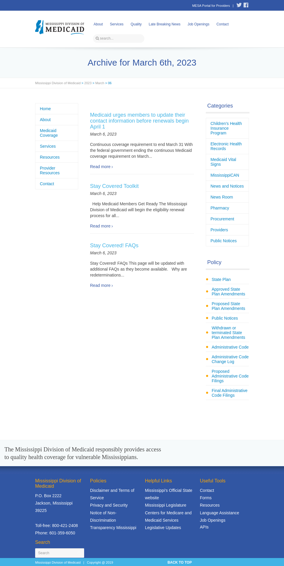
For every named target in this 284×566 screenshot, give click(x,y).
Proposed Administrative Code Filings (230, 376)
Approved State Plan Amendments (228, 291)
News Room (221, 197)
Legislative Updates (163, 527)
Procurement (222, 219)
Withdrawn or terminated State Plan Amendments (228, 333)
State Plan (221, 279)
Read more (100, 166)
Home (45, 108)
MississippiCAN (224, 175)
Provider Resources (50, 170)
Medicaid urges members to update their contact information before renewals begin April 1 (139, 121)
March (100, 83)
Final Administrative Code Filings (229, 393)
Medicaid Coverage (49, 133)
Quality (135, 24)
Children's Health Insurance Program (226, 128)
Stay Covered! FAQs (114, 245)
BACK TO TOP (179, 562)
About (98, 24)
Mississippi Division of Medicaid (58, 83)
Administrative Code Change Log (230, 359)
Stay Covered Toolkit (114, 186)
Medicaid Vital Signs (223, 162)
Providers (219, 229)
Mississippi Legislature (165, 505)
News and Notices (227, 186)
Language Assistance (219, 512)
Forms (206, 497)
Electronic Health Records (226, 146)
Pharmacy (219, 208)
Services (116, 24)
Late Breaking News (164, 24)
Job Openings (198, 24)
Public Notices (223, 240)
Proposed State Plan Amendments (228, 306)
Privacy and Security (109, 505)
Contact (222, 24)
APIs (204, 527)
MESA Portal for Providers (211, 5)
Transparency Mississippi (113, 527)
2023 (88, 83)
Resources (50, 157)
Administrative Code (230, 347)
